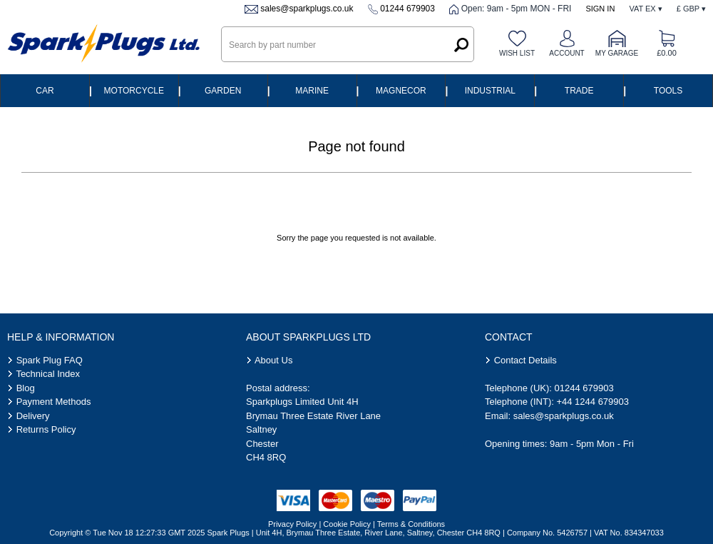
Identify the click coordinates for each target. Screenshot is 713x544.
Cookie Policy (347, 524)
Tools (668, 91)
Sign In (600, 8)
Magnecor (401, 91)
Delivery (33, 415)
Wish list (517, 53)
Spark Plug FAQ (49, 360)
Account (566, 53)
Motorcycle (134, 91)
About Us (273, 360)
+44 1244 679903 (592, 401)
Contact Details (525, 360)
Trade (579, 91)
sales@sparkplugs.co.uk (306, 9)
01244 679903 (407, 9)
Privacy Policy (292, 524)
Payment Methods (53, 401)
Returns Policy (46, 429)
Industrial (490, 91)
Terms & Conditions (411, 524)
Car (44, 91)
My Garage (616, 53)
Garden (223, 91)
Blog (25, 388)
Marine (312, 91)
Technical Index (48, 373)
